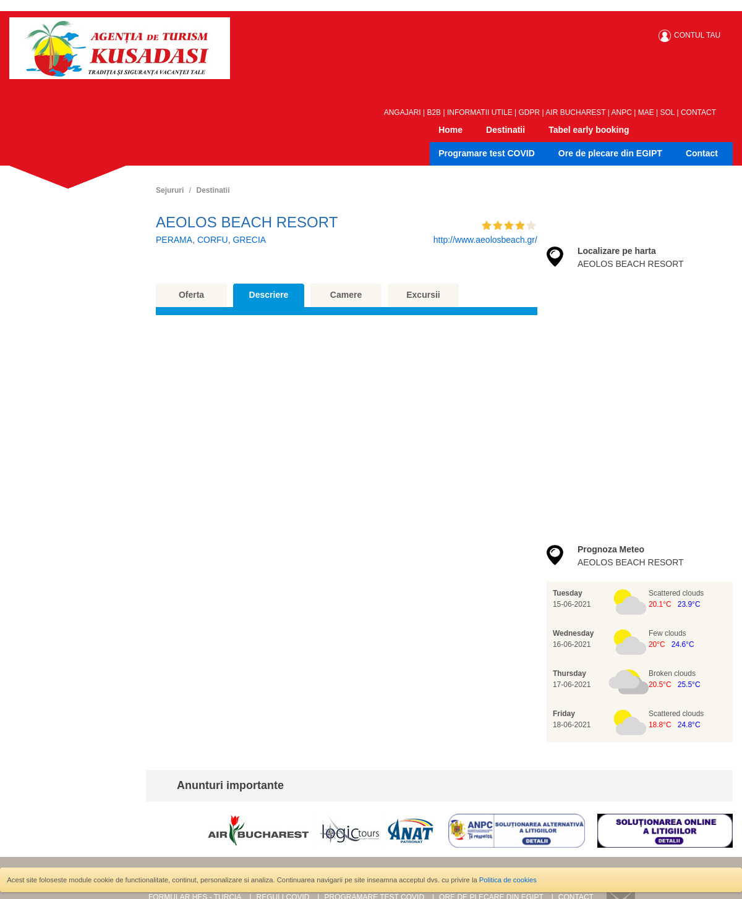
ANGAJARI (402, 112)
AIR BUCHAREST (575, 112)
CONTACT (698, 112)
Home (450, 130)
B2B (434, 112)
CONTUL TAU (697, 35)
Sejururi (170, 190)
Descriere (269, 295)
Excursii (423, 295)
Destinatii (505, 130)
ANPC (622, 112)
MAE (646, 112)
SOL (667, 112)
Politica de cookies (508, 880)
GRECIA (249, 240)
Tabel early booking (588, 130)
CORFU (212, 240)
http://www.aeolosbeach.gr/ (485, 240)
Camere (346, 295)
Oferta (191, 295)
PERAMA (174, 240)
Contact (702, 153)
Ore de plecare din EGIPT (610, 153)
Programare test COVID (486, 153)
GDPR (529, 112)
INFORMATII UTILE (480, 112)
